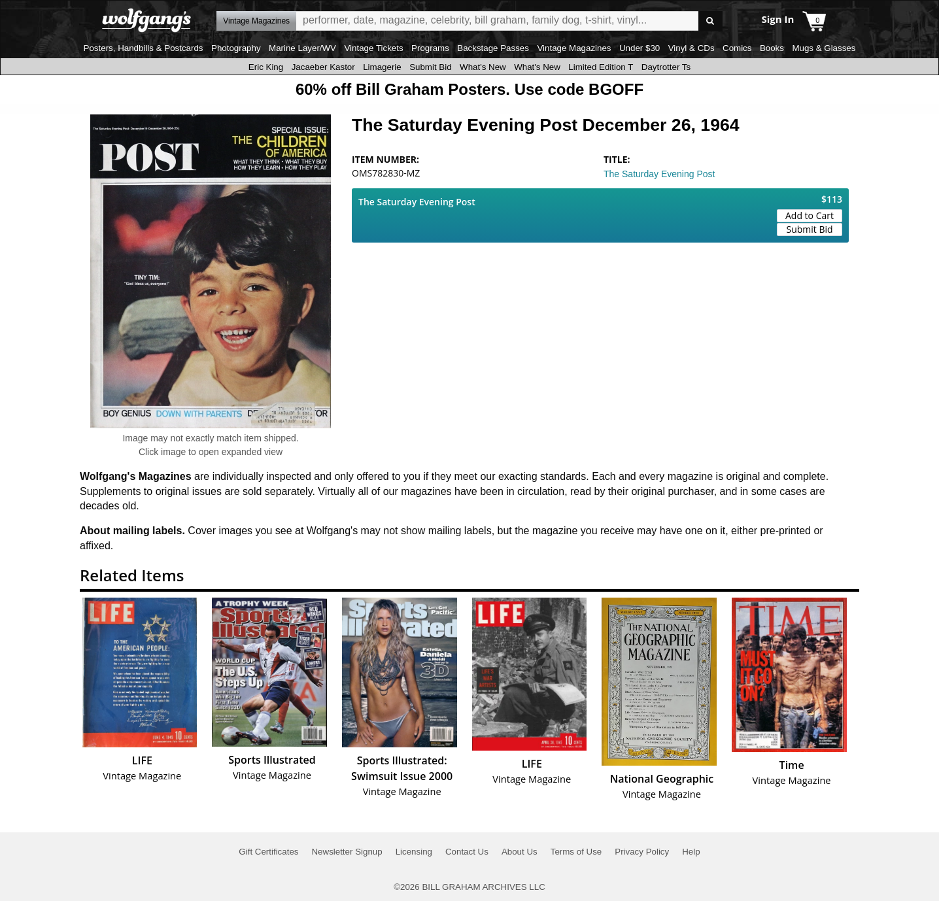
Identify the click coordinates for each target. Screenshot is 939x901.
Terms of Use (576, 852)
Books (772, 48)
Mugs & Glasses (823, 48)
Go (710, 21)
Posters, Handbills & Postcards (143, 48)
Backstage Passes (493, 48)
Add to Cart (809, 215)
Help (691, 852)
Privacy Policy (642, 852)
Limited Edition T (600, 67)
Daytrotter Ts (666, 67)
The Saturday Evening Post (659, 174)
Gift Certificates (268, 852)
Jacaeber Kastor (323, 67)
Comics (737, 48)
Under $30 (639, 48)
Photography (236, 48)
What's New (483, 67)
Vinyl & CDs (691, 48)
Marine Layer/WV (302, 48)
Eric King (265, 67)
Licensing (414, 852)
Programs (430, 48)
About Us (520, 852)
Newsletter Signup (346, 852)
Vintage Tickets (373, 48)
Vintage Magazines (574, 48)
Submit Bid (430, 67)
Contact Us (466, 852)
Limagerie (382, 67)
